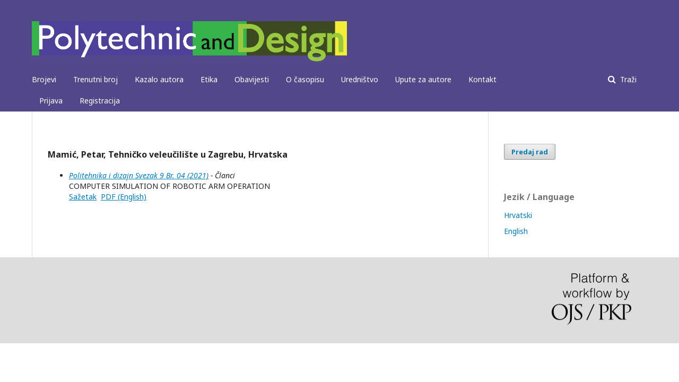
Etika (209, 79)
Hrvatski (518, 215)
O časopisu (305, 79)
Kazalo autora (159, 79)
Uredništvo (359, 79)
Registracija (100, 101)
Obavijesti (251, 79)
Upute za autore (423, 79)
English (516, 231)
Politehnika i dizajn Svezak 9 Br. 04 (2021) (138, 175)
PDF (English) (123, 197)
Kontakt (482, 79)
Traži (627, 79)
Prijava (51, 101)
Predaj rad (529, 152)
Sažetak (83, 197)
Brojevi (44, 79)
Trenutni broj (95, 79)
